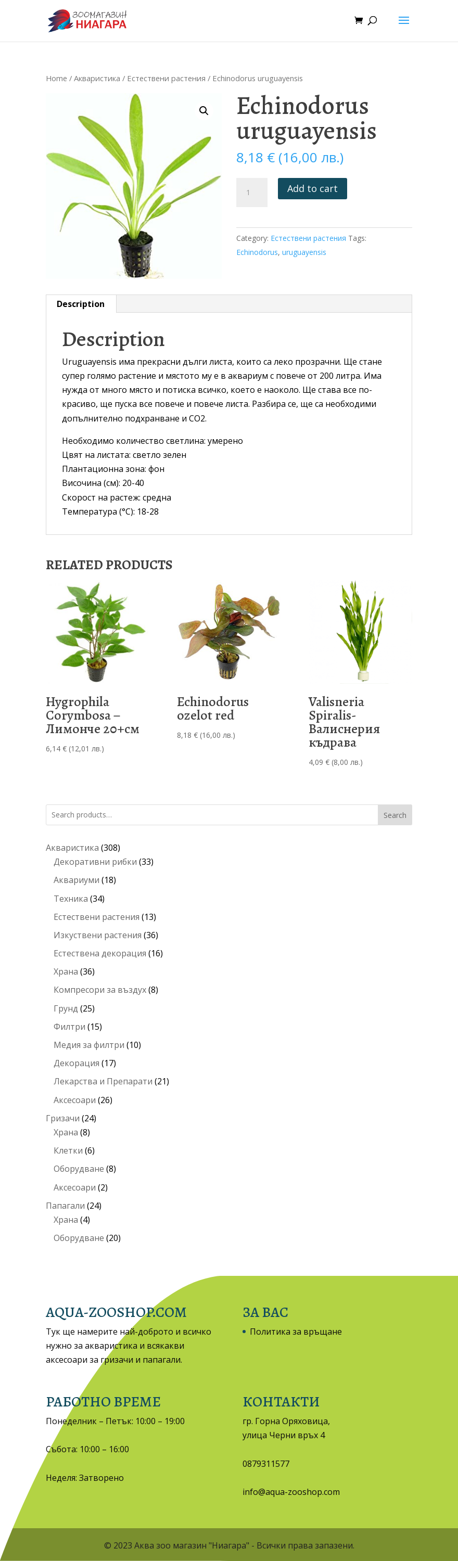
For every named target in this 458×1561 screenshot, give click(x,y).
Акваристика (97, 78)
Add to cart (312, 188)
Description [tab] (81, 304)
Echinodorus (257, 252)
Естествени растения (166, 78)
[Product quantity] (252, 192)
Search (395, 815)
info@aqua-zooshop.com (291, 1492)
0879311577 (266, 1463)
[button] (204, 110)
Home (56, 78)
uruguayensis (304, 252)
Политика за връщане (296, 1331)
